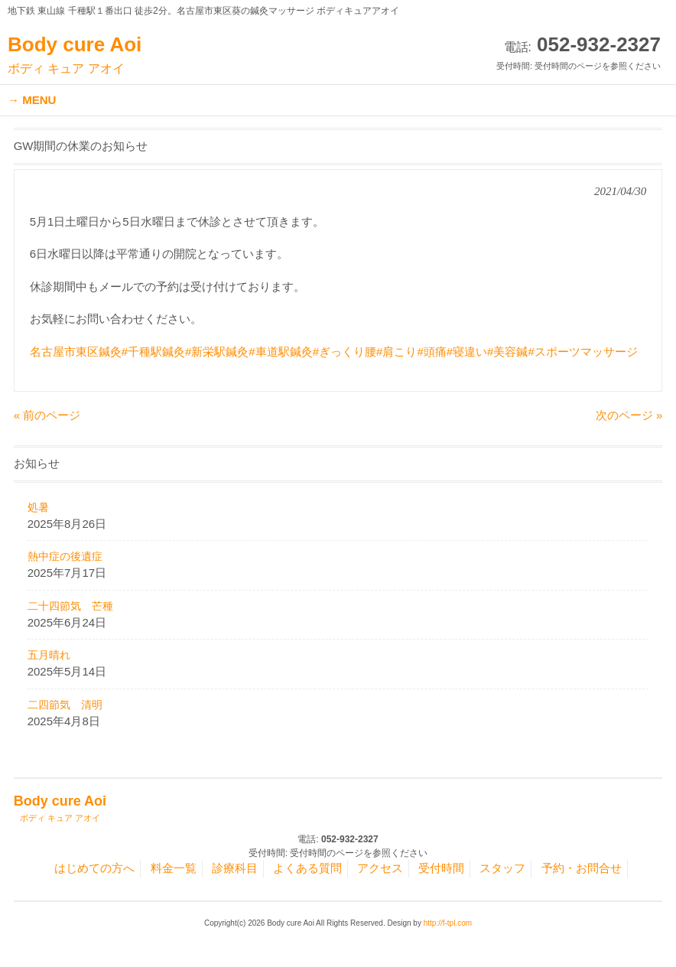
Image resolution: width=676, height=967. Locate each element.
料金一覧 (174, 867)
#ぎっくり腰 (344, 351)
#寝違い (467, 351)
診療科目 (235, 867)
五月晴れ (49, 655)
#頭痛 (431, 351)
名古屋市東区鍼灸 (76, 351)
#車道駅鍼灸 (280, 351)
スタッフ (502, 867)
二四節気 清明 (65, 704)
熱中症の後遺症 (65, 556)
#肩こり (396, 351)
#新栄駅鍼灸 (217, 351)
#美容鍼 (507, 351)
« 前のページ (47, 415)
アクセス (380, 867)
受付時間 (441, 867)
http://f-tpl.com (448, 923)
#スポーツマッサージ (582, 351)
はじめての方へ (94, 867)
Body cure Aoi (74, 55)
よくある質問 (307, 867)
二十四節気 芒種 (70, 606)
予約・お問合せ (581, 867)
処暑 (38, 507)
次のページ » (629, 415)
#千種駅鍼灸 (153, 351)
